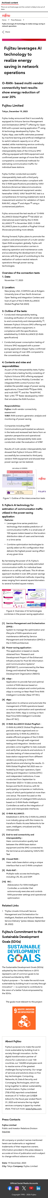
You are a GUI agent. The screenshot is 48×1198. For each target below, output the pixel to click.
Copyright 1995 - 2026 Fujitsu (24, 1195)
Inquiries (6, 1132)
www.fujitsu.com (34, 1109)
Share (7, 31)
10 (17, 395)
